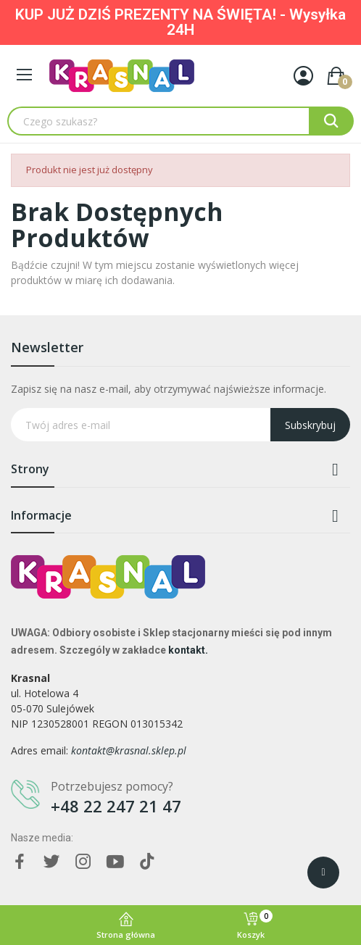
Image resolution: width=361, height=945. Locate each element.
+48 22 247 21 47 (116, 805)
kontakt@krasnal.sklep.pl (128, 750)
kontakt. (188, 650)
